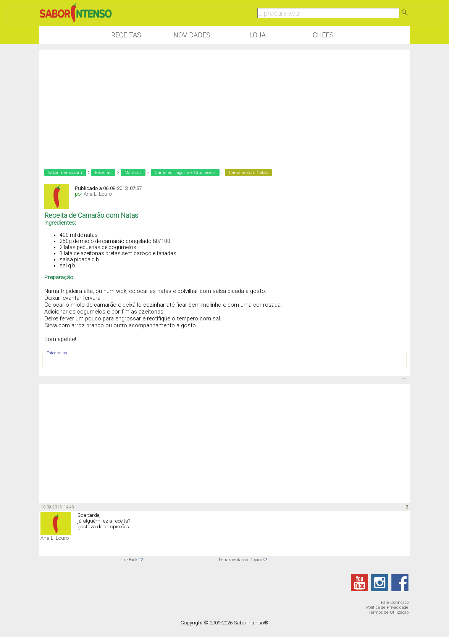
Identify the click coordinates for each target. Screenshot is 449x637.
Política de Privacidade (387, 607)
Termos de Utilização (388, 612)
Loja (257, 35)
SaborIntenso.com (65, 172)
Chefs (323, 35)
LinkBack (128, 559)
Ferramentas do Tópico (240, 559)
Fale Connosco (395, 602)
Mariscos (133, 172)
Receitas (126, 35)
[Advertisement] (224, 103)
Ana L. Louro (98, 194)
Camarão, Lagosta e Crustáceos (185, 172)
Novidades (191, 35)
